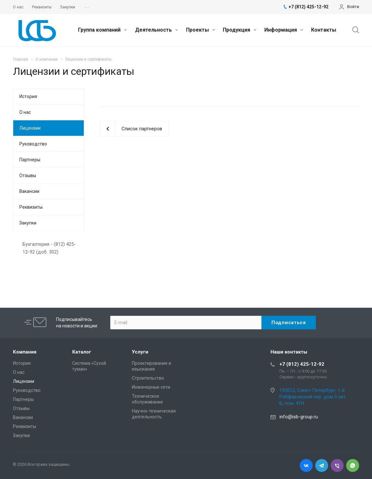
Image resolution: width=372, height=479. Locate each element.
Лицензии (30, 128)
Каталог (81, 352)
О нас (25, 112)
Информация (283, 30)
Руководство (33, 143)
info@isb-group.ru (298, 417)
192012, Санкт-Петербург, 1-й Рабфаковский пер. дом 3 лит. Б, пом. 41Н (313, 396)
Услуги (140, 352)
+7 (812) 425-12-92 (301, 364)
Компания (24, 352)
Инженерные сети (151, 387)
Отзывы (27, 175)
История (28, 96)
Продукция (239, 30)
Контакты (323, 30)
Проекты (200, 30)
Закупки (27, 222)
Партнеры (29, 159)
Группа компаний (102, 30)
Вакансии (29, 191)
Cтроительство (148, 378)
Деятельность (156, 30)
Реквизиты (31, 207)
